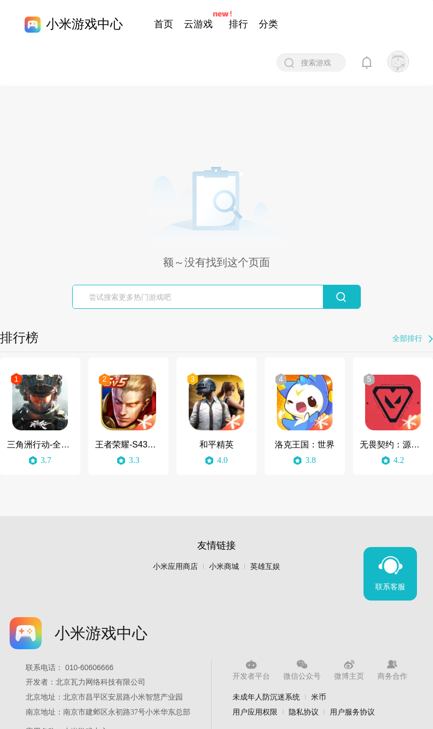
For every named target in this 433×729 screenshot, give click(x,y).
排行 (238, 24)
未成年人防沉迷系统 (266, 697)
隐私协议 (304, 712)
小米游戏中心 (84, 24)
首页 (163, 24)
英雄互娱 (265, 567)
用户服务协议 (352, 712)
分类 (268, 24)
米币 (318, 697)
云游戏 (198, 24)
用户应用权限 (255, 712)
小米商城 (224, 567)
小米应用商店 (175, 567)
